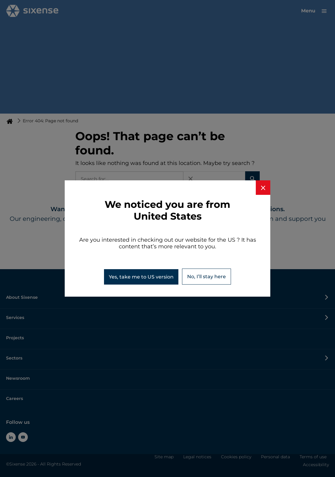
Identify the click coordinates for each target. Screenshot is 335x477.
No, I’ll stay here (206, 276)
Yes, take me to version (141, 277)
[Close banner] (263, 187)
